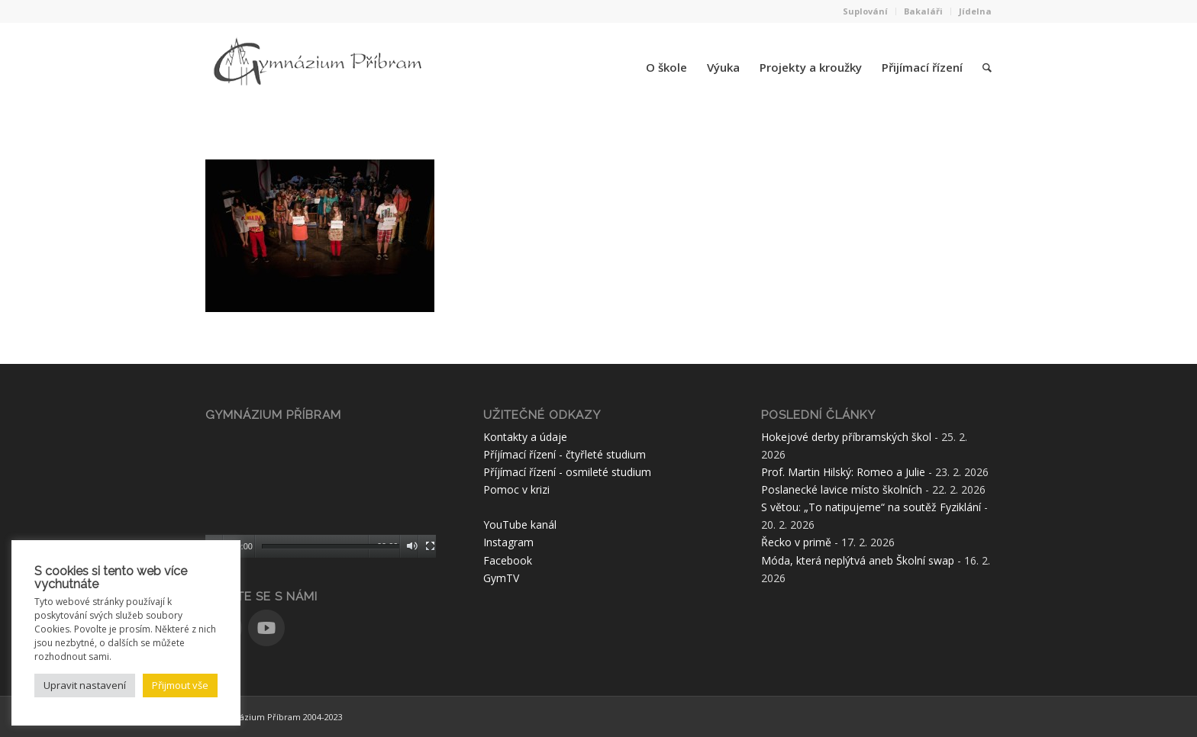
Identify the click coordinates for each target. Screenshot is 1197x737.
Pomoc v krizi (516, 489)
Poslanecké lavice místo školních (841, 489)
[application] (320, 493)
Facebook (507, 560)
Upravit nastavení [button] (85, 685)
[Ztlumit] (412, 546)
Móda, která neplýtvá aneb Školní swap (857, 560)
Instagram (508, 542)
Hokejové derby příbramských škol (846, 437)
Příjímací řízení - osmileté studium (567, 472)
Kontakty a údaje (525, 437)
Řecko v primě (796, 542)
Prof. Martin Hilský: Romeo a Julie (843, 472)
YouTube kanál (520, 524)
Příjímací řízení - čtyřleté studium (564, 454)
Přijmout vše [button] (180, 685)
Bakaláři (923, 11)
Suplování (865, 11)
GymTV (501, 578)
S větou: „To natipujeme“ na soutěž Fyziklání (871, 507)
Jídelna (975, 11)
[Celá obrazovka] (430, 546)
